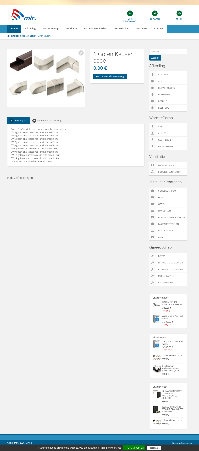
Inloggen (155, 19)
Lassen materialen (164, 224)
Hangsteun (160, 210)
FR (177, 19)
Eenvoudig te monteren (167, 262)
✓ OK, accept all (134, 447)
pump (156, 237)
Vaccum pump (161, 282)
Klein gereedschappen (166, 269)
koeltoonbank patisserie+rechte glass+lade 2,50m (170, 368)
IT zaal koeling (162, 88)
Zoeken (155, 57)
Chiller (157, 81)
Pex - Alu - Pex (161, 230)
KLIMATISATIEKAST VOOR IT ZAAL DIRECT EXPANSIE (172, 409)
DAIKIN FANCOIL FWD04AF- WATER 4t (172, 303)
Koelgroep (159, 94)
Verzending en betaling (46, 121)
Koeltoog (159, 108)
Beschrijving (18, 121)
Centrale (158, 74)
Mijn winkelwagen (130, 20)
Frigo (156, 197)
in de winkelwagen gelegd (110, 76)
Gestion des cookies (182, 442)
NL (181, 19)
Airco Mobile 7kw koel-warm (172, 317)
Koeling (158, 101)
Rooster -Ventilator (165, 172)
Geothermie (160, 140)
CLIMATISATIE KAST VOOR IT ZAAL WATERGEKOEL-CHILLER (172, 394)
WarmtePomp (161, 146)
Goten (157, 204)
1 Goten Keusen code (172, 355)
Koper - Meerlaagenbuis (167, 217)
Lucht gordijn (161, 165)
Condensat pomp (163, 191)
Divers (157, 256)
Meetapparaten (162, 276)
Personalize (154, 448)
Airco (156, 126)
